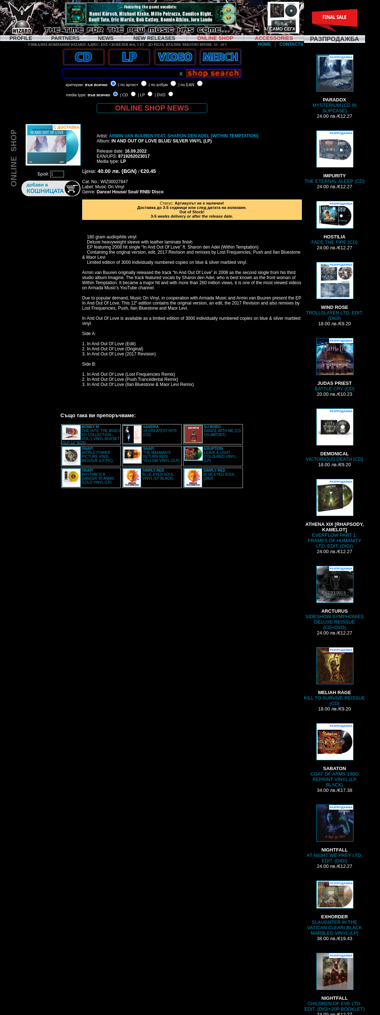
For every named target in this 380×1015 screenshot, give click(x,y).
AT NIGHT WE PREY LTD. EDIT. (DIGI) (335, 834)
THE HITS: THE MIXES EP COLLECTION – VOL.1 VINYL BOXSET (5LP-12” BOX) (91, 435)
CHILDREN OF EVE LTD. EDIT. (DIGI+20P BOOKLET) (334, 982)
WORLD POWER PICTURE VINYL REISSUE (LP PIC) (97, 455)
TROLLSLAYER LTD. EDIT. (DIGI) (334, 291)
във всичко (96, 84)
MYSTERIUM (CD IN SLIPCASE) (335, 84)
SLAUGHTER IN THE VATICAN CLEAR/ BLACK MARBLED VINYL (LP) (334, 908)
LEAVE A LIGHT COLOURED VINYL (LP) (220, 455)
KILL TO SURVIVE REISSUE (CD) (334, 676)
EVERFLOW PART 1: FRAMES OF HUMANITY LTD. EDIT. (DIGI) (334, 514)
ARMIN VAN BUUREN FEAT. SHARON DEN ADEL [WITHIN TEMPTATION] (183, 135)
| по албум (158, 84)
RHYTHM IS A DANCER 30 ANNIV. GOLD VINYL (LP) (98, 476)
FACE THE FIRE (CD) (334, 223)
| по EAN (187, 84)
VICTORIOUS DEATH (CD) (334, 435)
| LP (141, 95)
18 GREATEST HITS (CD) (159, 431)
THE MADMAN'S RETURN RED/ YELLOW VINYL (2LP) (161, 455)
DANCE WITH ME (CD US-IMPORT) (222, 431)
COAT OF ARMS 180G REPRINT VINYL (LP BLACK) (335, 755)
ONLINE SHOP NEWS (152, 108)
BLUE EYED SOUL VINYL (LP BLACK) (157, 474)
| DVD (160, 95)
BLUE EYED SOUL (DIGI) (219, 474)
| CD (124, 95)
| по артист (128, 84)
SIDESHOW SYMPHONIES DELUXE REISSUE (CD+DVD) (334, 598)
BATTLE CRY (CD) (334, 364)
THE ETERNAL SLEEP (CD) (335, 157)
